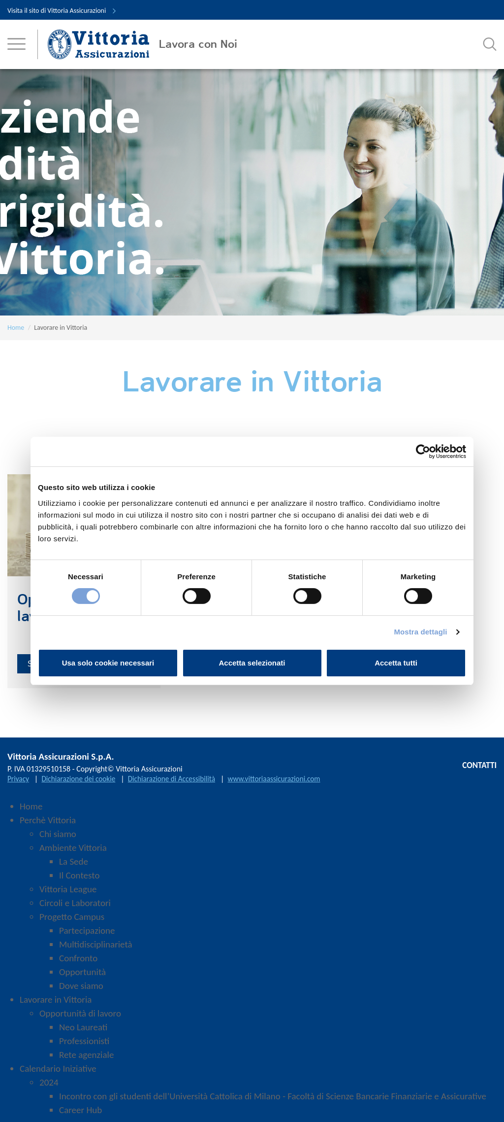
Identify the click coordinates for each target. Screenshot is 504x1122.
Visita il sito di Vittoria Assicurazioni (62, 10)
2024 (49, 1087)
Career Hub (80, 1115)
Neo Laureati (83, 1032)
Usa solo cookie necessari (108, 663)
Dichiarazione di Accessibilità (178, 783)
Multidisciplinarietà (95, 949)
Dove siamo (81, 990)
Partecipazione (87, 935)
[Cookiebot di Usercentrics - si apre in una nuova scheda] (423, 451)
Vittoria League (67, 894)
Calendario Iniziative (58, 1073)
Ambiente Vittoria (73, 852)
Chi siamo (57, 838)
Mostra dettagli (420, 632)
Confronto (78, 963)
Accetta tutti (396, 663)
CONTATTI (478, 770)
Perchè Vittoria (48, 825)
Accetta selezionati (252, 663)
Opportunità (82, 976)
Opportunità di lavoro (80, 1018)
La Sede (73, 866)
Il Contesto (79, 880)
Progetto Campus (71, 921)
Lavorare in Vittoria (56, 1004)
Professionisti (84, 1046)
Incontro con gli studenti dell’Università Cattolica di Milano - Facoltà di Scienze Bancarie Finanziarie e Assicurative (272, 1101)
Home (15, 327)
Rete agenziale (86, 1059)
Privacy (18, 783)
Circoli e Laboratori (75, 907)
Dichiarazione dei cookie (81, 783)
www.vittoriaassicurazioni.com (285, 783)
